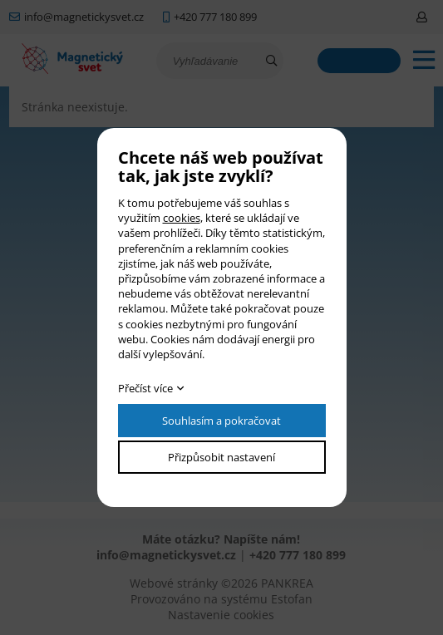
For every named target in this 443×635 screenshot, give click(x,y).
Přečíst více (145, 388)
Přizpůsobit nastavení (221, 457)
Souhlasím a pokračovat (221, 420)
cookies (181, 217)
